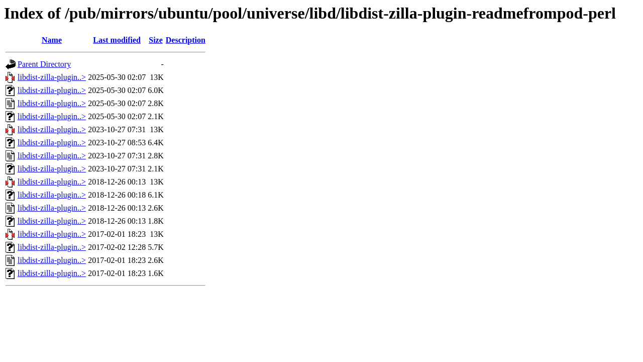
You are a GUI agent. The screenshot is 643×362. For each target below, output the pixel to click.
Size (156, 40)
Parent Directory (44, 64)
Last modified (117, 40)
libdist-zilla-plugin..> (52, 77)
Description (185, 40)
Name (52, 40)
